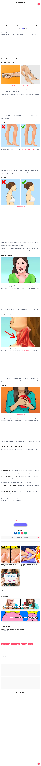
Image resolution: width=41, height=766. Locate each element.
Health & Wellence (21, 520)
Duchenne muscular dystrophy (28, 149)
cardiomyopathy (15, 418)
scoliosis (13, 244)
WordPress (23, 696)
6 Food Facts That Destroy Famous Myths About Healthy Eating (13, 629)
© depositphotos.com (16, 85)
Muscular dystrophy (5, 31)
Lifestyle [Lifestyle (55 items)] (30, 644)
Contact (2, 653)
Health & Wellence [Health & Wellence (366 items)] (15, 644)
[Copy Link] (20, 537)
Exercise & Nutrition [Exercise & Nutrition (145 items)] (6, 644)
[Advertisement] (20, 15)
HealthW (20, 4)
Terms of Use (3, 659)
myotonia (22, 117)
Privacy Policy (4, 656)
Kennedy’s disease (25, 350)
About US (3, 651)
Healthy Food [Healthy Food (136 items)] (24, 644)
